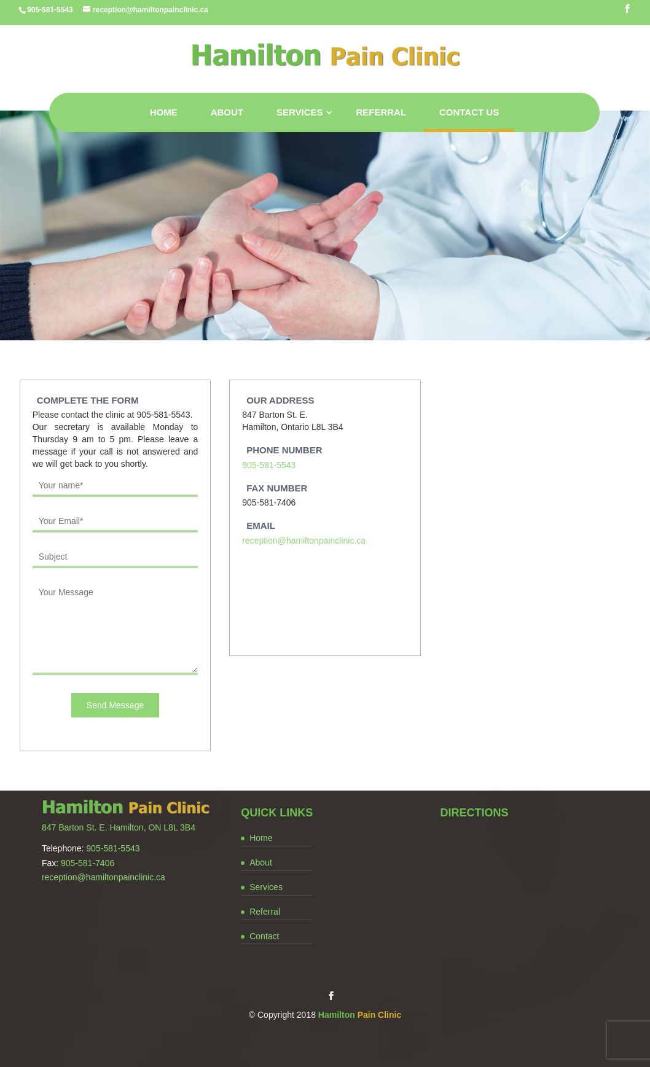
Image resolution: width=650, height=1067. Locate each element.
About (227, 112)
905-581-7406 (87, 863)
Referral (381, 112)
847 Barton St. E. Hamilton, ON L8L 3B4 (118, 827)
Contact (264, 936)
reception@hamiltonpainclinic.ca (304, 540)
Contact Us (469, 112)
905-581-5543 (269, 465)
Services (299, 112)
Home (164, 112)
